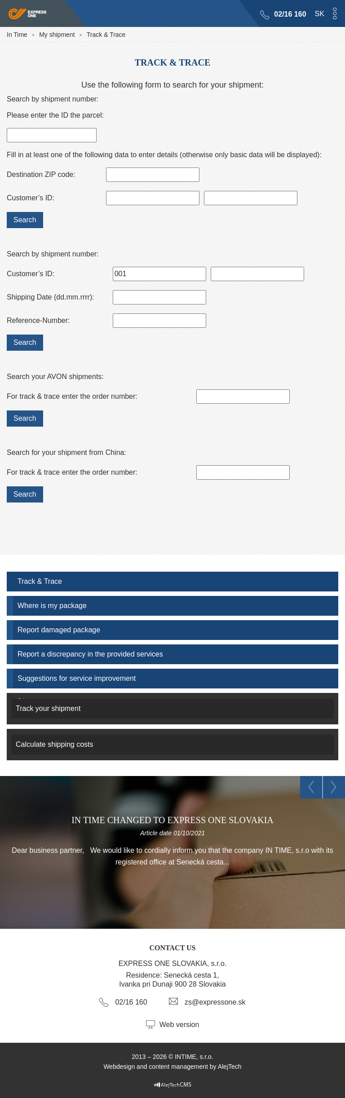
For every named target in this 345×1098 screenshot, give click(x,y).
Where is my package (52, 605)
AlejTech (230, 1066)
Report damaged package (59, 630)
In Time (17, 34)
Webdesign (119, 1066)
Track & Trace (40, 581)
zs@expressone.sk (215, 1002)
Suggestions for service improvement (77, 678)
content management (178, 1066)
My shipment (57, 34)
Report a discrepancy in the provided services (90, 654)
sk (319, 14)
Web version (179, 1024)
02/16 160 (290, 14)
